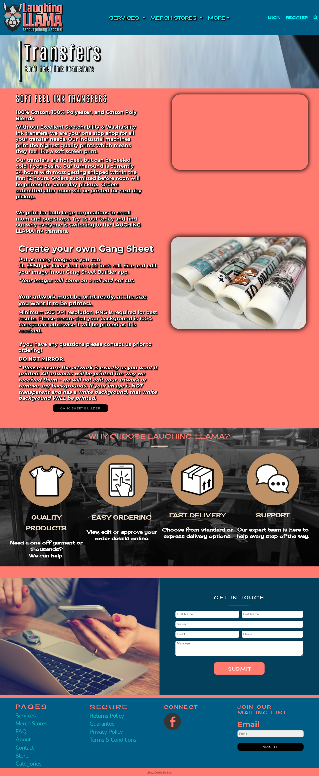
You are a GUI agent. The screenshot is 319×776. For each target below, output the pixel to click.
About (22, 739)
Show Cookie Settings (159, 773)
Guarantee (101, 724)
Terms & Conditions (112, 740)
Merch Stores (31, 723)
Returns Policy (106, 716)
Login (274, 17)
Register (297, 17)
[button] (120, 17)
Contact (24, 748)
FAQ (20, 731)
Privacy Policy (106, 732)
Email (248, 724)
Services (25, 715)
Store (21, 756)
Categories (28, 764)
